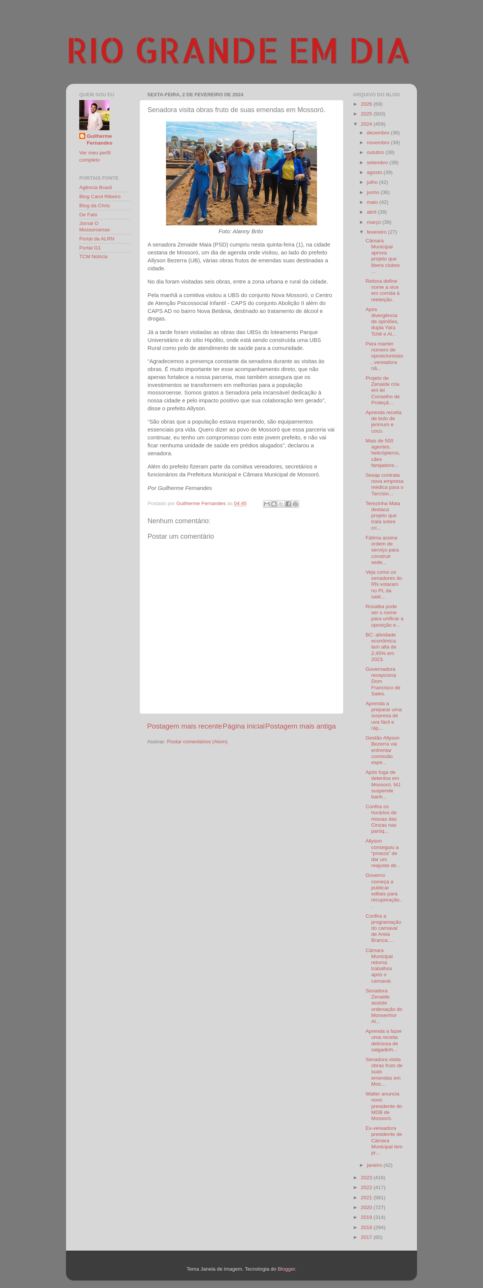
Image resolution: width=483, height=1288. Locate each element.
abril (372, 212)
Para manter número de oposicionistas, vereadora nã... (384, 356)
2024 (367, 124)
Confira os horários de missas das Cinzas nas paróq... (381, 819)
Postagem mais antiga (300, 726)
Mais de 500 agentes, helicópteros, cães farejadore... (383, 453)
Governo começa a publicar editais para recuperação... (384, 890)
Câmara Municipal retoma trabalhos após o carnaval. (379, 966)
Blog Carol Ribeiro (100, 196)
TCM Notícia (93, 256)
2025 (367, 114)
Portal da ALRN (96, 239)
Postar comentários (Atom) (197, 741)
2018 (367, 1227)
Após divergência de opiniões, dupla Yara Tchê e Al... (382, 322)
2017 (367, 1237)
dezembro (379, 133)
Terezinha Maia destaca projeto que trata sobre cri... (383, 516)
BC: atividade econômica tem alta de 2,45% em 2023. (381, 647)
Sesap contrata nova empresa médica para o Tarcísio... (385, 484)
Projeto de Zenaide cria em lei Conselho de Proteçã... (383, 390)
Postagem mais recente (184, 726)
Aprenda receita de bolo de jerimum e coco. (383, 422)
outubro (376, 152)
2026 (367, 104)
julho (373, 182)
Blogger (286, 1269)
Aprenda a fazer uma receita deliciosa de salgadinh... (384, 1040)
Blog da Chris (94, 205)
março (374, 222)
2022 (367, 1187)
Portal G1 (90, 248)
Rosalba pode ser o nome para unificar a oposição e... (385, 616)
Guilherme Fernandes (99, 139)
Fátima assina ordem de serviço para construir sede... (382, 550)
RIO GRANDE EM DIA (238, 49)
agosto (375, 172)
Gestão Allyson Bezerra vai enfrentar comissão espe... (383, 750)
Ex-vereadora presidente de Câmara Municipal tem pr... (384, 1140)
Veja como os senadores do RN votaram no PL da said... (384, 584)
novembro (379, 142)
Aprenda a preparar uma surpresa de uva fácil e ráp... (384, 716)
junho (374, 192)
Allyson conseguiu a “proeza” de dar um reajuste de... (383, 853)
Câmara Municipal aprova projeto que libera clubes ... (383, 256)
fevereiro (377, 232)
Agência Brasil (95, 187)
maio (373, 202)
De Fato (88, 214)
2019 (367, 1217)
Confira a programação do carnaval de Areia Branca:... (383, 928)
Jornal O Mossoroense (94, 226)
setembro (378, 162)
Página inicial (244, 726)
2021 (367, 1197)
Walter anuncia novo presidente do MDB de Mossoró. (384, 1106)
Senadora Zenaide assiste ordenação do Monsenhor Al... (384, 1006)
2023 (367, 1177)
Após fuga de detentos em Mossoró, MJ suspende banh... (383, 784)
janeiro (375, 1165)
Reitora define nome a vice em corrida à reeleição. (383, 290)
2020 (367, 1207)
